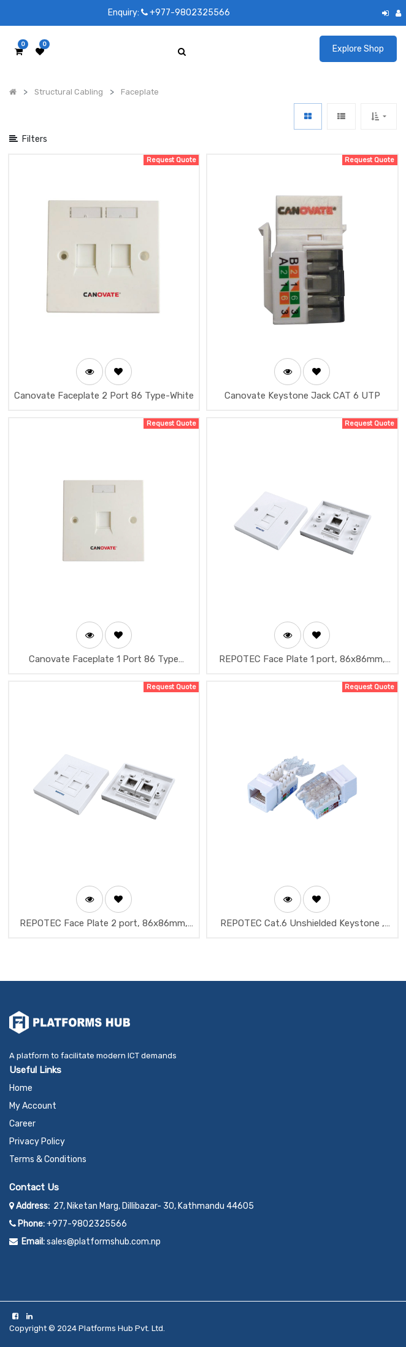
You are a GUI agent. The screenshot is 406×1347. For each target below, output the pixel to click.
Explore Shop (358, 49)
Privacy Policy (37, 1141)
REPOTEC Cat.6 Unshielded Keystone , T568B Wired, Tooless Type (302, 924)
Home (21, 1088)
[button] (379, 116)
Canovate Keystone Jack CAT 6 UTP (302, 395)
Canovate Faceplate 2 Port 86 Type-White (104, 395)
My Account (32, 1106)
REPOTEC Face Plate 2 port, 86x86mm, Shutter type (104, 924)
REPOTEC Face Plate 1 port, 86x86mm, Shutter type (302, 660)
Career (22, 1124)
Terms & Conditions (47, 1159)
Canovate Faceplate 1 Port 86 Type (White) (103, 660)
